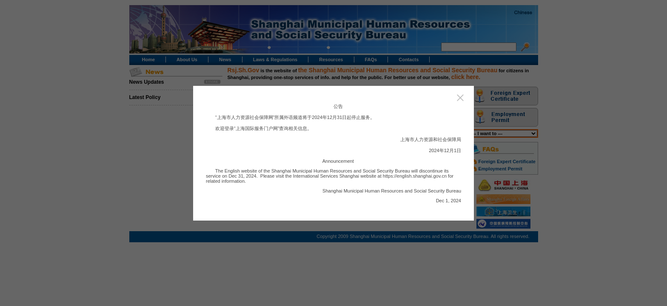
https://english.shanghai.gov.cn (415, 175)
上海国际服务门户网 (257, 128)
